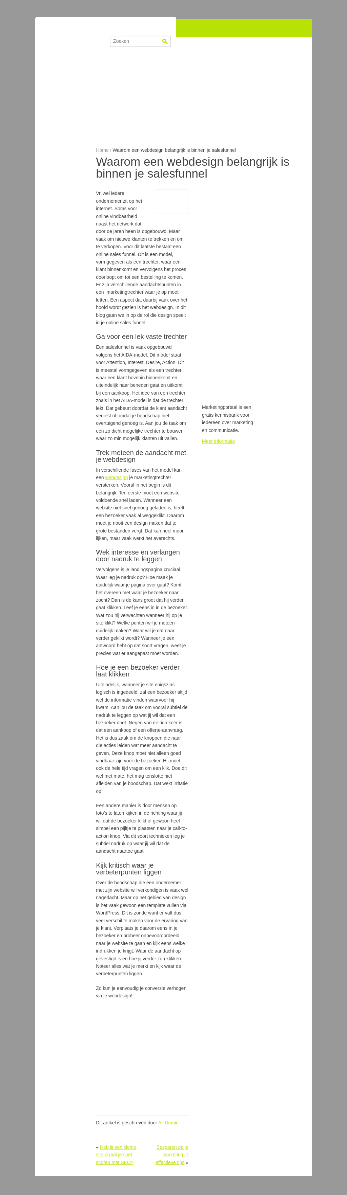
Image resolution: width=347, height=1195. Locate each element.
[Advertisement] (173, 86)
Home (102, 150)
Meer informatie (218, 441)
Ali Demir (167, 1122)
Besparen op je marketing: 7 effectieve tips (172, 1154)
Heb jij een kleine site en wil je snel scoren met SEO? (116, 1154)
